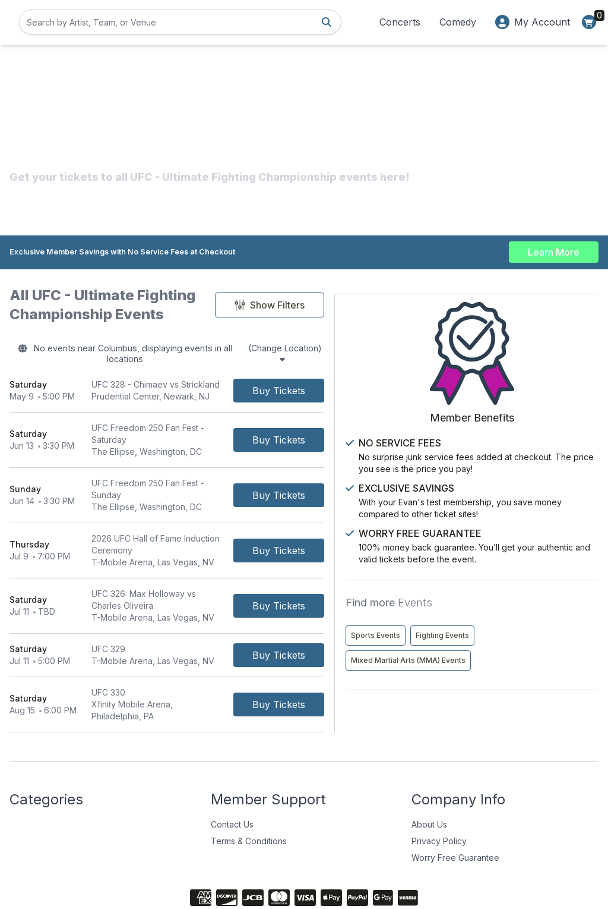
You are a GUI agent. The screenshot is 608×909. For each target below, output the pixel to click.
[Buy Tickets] (367, 384)
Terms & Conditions (249, 790)
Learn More (554, 250)
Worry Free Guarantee (455, 806)
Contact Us (232, 773)
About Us (429, 773)
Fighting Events (548, 612)
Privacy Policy (439, 790)
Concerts (399, 22)
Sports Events (481, 612)
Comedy (457, 22)
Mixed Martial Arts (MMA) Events (514, 637)
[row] (211, 384)
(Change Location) (354, 351)
